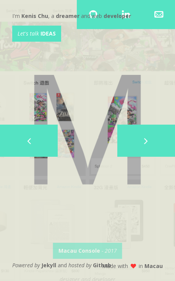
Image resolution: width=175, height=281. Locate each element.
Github (102, 265)
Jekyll (48, 265)
